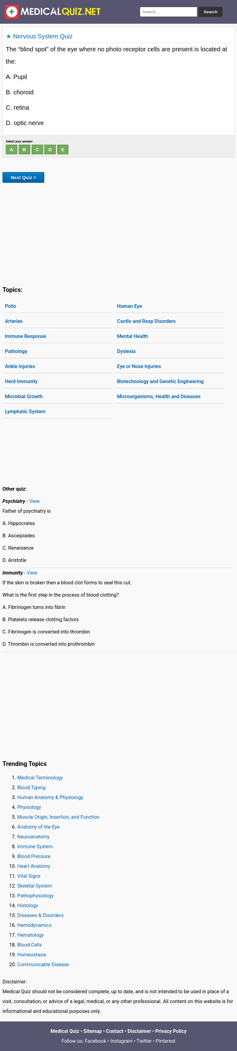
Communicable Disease (43, 964)
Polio (10, 306)
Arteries (14, 321)
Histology (27, 905)
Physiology (29, 807)
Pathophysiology (35, 896)
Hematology (30, 935)
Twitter (144, 1041)
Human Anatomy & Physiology (50, 797)
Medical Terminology (40, 778)
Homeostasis (31, 955)
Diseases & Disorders (40, 915)
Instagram (121, 1041)
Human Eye (129, 306)
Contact (114, 1031)
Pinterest (165, 1041)
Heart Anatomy (33, 866)
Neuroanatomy (33, 837)
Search (210, 12)
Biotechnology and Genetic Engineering (160, 381)
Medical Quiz (64, 1031)
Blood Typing (31, 787)
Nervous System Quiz (43, 36)
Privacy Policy (171, 1031)
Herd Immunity (21, 381)
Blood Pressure (33, 856)
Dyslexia (126, 351)
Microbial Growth (24, 396)
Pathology (16, 351)
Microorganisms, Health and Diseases (158, 396)
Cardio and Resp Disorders (146, 321)
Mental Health (132, 336)
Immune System (35, 846)
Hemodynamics (34, 925)
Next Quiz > (23, 177)
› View (33, 501)
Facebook (95, 1041)
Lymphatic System (25, 411)
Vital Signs (28, 876)
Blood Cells (29, 945)
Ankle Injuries (20, 366)
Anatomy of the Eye (38, 827)
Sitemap (92, 1031)
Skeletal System (34, 886)
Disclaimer (139, 1031)
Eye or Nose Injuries (139, 366)
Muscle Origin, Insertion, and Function (58, 817)
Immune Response (25, 336)
